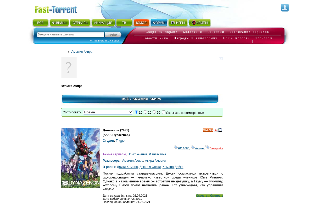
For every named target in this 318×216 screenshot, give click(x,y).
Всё (125, 99)
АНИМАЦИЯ (103, 23)
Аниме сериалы (114, 154)
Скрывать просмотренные (185, 113)
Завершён (214, 148)
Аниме (197, 148)
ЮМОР (141, 23)
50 (158, 112)
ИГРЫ (178, 22)
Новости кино (155, 38)
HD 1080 (181, 148)
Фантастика (157, 154)
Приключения (137, 154)
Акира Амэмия (155, 160)
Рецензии (216, 32)
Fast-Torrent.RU (61, 8)
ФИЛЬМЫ (59, 23)
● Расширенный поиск (105, 40)
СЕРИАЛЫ (80, 23)
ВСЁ (40, 23)
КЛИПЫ (199, 22)
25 (149, 112)
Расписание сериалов (249, 32)
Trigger (121, 141)
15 (140, 112)
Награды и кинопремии (196, 38)
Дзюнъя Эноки (150, 167)
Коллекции (192, 32)
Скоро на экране (161, 32)
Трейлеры (263, 38)
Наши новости (236, 38)
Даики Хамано (127, 167)
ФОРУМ (159, 23)
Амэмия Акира (81, 52)
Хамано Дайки (173, 167)
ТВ (124, 23)
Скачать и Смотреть (209, 195)
